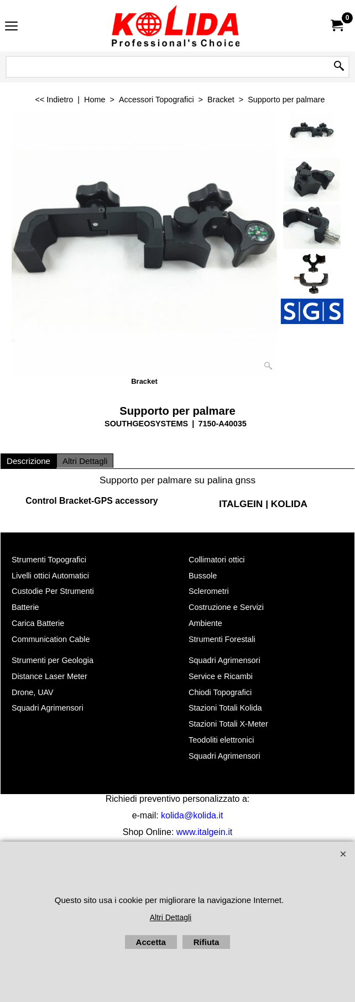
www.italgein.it (204, 832)
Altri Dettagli (84, 461)
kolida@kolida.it (192, 815)
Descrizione (28, 461)
